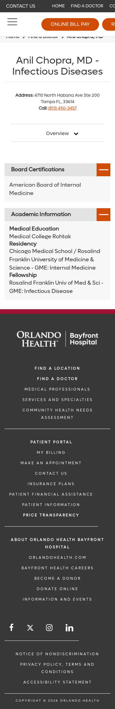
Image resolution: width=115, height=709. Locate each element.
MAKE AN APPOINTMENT (51, 463)
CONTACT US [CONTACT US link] (51, 473)
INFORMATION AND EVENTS (57, 599)
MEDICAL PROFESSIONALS (57, 389)
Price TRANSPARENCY (51, 515)
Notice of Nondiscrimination (57, 654)
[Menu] (12, 24)
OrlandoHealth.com (57, 557)
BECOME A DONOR (57, 578)
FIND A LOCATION (57, 368)
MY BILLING (51, 452)
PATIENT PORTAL (51, 442)
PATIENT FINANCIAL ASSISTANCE (51, 494)
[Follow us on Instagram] (49, 628)
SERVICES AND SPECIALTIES (57, 399)
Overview (57, 134)
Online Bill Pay (70, 24)
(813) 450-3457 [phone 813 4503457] (62, 108)
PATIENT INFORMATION (51, 504)
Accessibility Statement (57, 682)
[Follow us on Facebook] (11, 628)
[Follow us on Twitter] (30, 628)
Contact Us (20, 6)
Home (58, 6)
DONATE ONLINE (58, 588)
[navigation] (57, 6)
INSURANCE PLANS (51, 483)
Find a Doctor (87, 6)
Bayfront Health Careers (57, 568)
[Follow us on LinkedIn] (70, 628)
